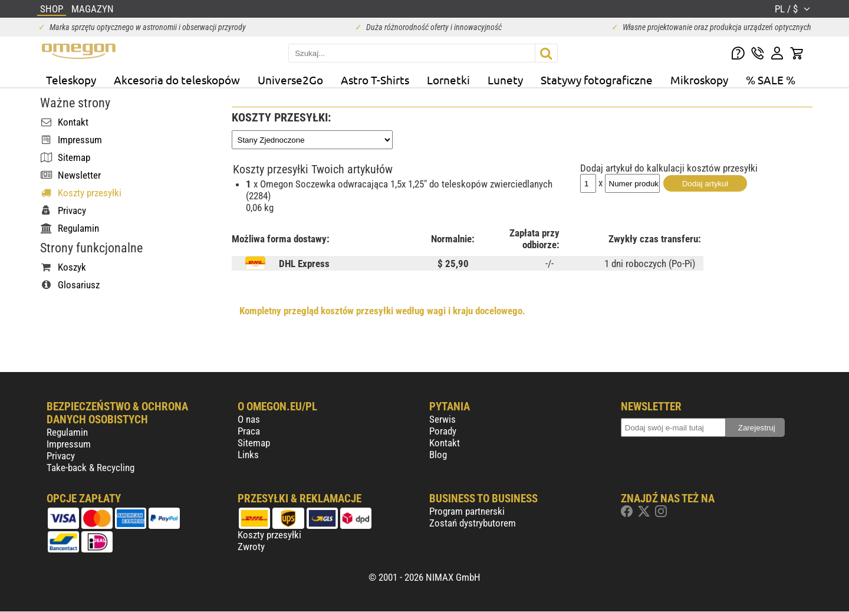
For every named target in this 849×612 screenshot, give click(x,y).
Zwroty (251, 546)
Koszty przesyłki (269, 535)
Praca (249, 431)
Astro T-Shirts (375, 80)
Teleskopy (71, 80)
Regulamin (67, 432)
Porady (442, 431)
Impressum (69, 444)
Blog (438, 454)
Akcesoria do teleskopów (177, 80)
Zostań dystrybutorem (472, 523)
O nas (249, 419)
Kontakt (444, 443)
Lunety (505, 80)
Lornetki (448, 80)
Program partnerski (467, 511)
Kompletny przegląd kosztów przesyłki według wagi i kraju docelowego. (382, 311)
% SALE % (770, 80)
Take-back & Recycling (90, 467)
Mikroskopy (699, 80)
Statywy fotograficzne (597, 80)
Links (248, 454)
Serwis (442, 419)
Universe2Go (290, 80)
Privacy (61, 456)
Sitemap (254, 443)
